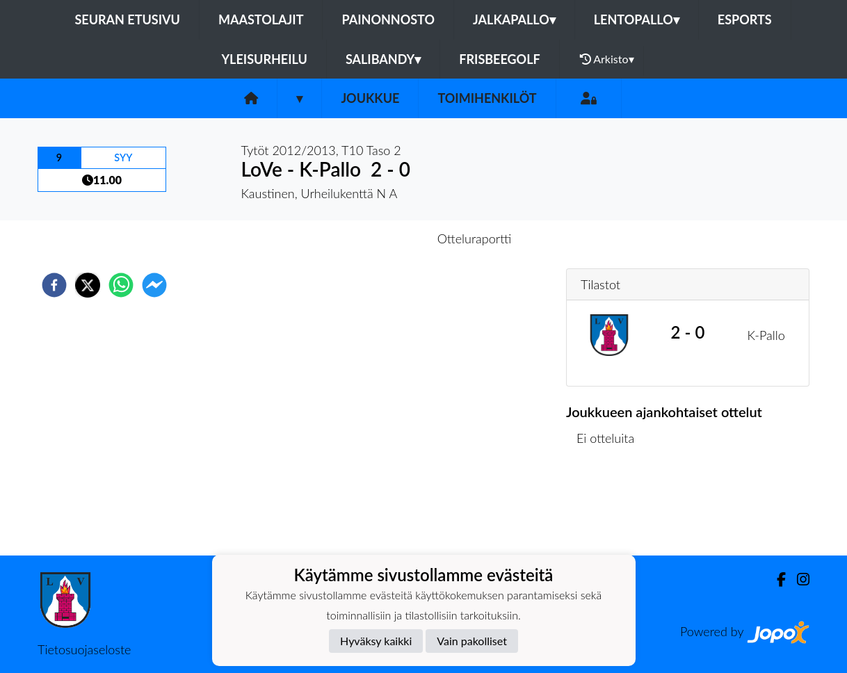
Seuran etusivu (127, 19)
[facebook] (54, 285)
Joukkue (370, 98)
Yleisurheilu (264, 59)
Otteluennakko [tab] (375, 238)
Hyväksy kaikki (376, 640)
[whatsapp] (121, 285)
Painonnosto (388, 19)
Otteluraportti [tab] (474, 238)
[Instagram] (797, 579)
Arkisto (607, 59)
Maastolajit (261, 19)
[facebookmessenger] (154, 285)
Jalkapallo (514, 19)
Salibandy (383, 59)
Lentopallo (636, 19)
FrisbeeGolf (499, 59)
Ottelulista (611, 508)
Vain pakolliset (472, 640)
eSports (745, 19)
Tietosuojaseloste (84, 649)
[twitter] (87, 285)
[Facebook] (776, 579)
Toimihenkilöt (486, 98)
